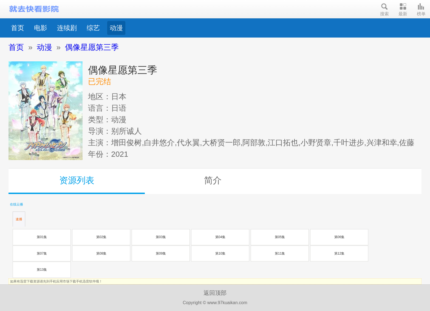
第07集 (42, 253)
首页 (17, 28)
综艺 (93, 28)
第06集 (339, 237)
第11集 (280, 253)
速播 (19, 219)
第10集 (220, 253)
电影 (40, 28)
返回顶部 (215, 293)
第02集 (101, 237)
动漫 (116, 28)
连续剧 (67, 28)
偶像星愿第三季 (92, 47)
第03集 (161, 237)
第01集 (42, 237)
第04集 (220, 237)
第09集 (161, 253)
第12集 (339, 253)
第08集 (101, 253)
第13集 (42, 270)
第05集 (280, 237)
